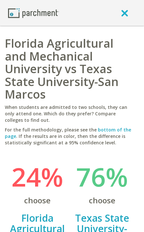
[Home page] (33, 13)
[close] (124, 13)
